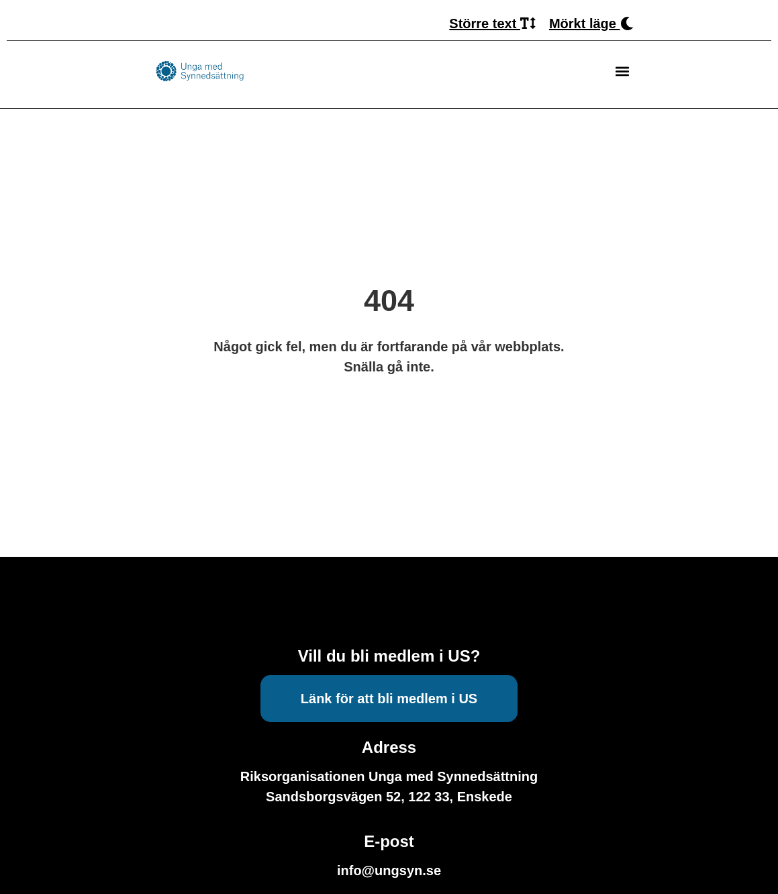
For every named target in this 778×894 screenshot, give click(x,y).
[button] (623, 71)
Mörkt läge (591, 23)
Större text (492, 23)
